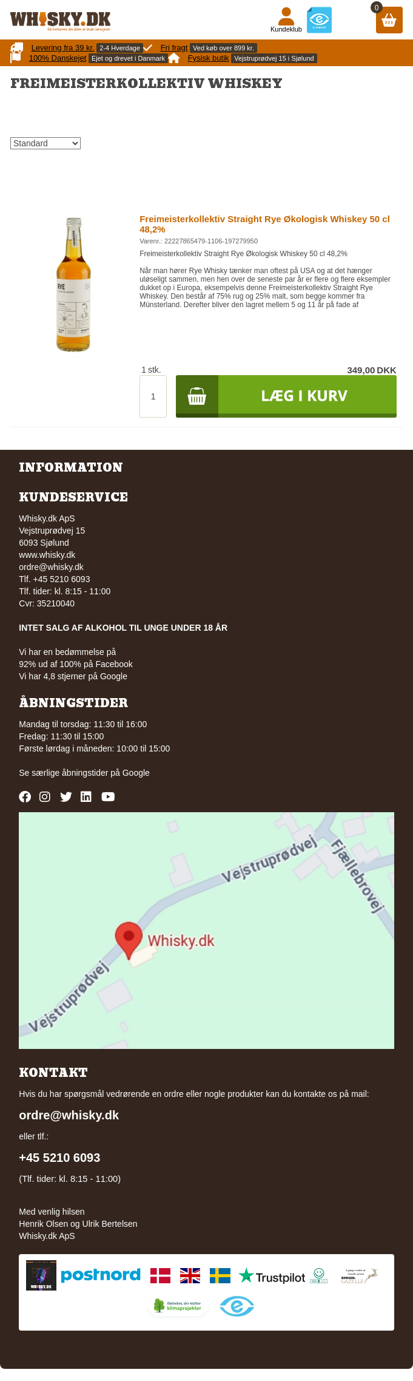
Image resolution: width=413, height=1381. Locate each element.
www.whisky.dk (47, 555)
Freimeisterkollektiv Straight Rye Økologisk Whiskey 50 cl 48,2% (264, 224)
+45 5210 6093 (59, 1158)
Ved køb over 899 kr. (223, 48)
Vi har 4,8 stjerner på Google (73, 676)
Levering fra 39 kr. (63, 47)
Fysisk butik (208, 58)
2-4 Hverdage (119, 48)
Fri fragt (174, 47)
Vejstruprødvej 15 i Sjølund (274, 58)
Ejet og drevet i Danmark (128, 58)
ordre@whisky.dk (51, 567)
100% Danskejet (58, 58)
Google (136, 773)
